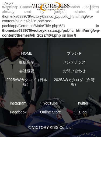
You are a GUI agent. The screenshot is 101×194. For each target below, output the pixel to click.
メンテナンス (74, 62)
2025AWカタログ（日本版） (26, 82)
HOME (26, 53)
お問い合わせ (74, 71)
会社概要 (26, 71)
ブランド (74, 53)
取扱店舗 (26, 62)
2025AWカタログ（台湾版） (74, 82)
